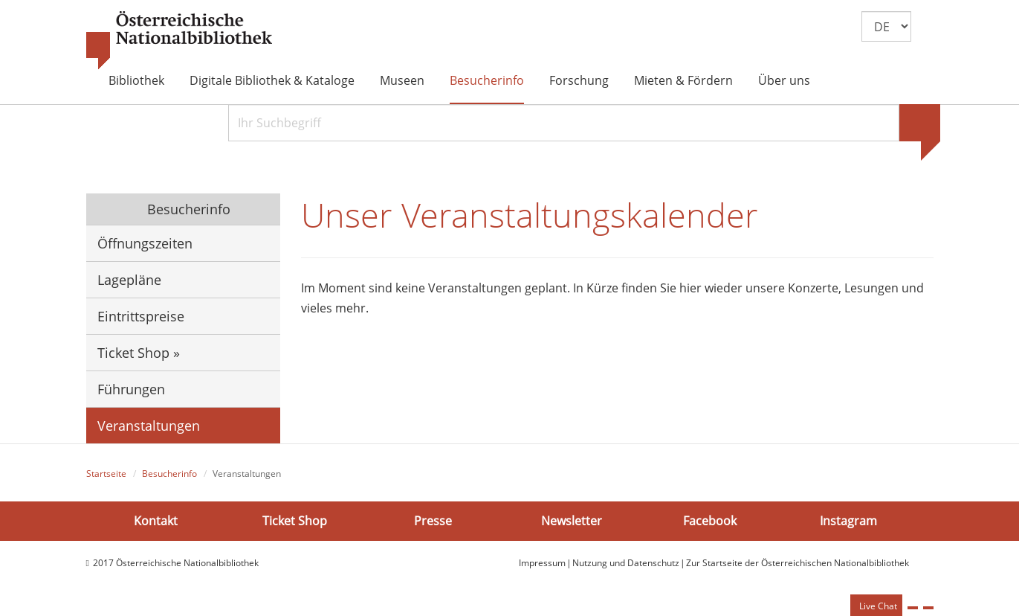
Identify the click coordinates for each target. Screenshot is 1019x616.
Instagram (848, 521)
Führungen (131, 389)
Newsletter (571, 521)
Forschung (579, 80)
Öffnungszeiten (145, 243)
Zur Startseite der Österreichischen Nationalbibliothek (797, 562)
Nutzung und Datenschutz (625, 562)
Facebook (710, 521)
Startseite (106, 473)
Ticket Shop (294, 521)
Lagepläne (129, 280)
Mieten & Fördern (683, 80)
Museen (402, 80)
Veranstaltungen (148, 425)
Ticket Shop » (138, 353)
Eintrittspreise (140, 316)
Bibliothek (136, 80)
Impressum (542, 562)
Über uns (784, 80)
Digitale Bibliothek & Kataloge (272, 80)
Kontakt (156, 521)
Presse (433, 521)
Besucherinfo (487, 80)
